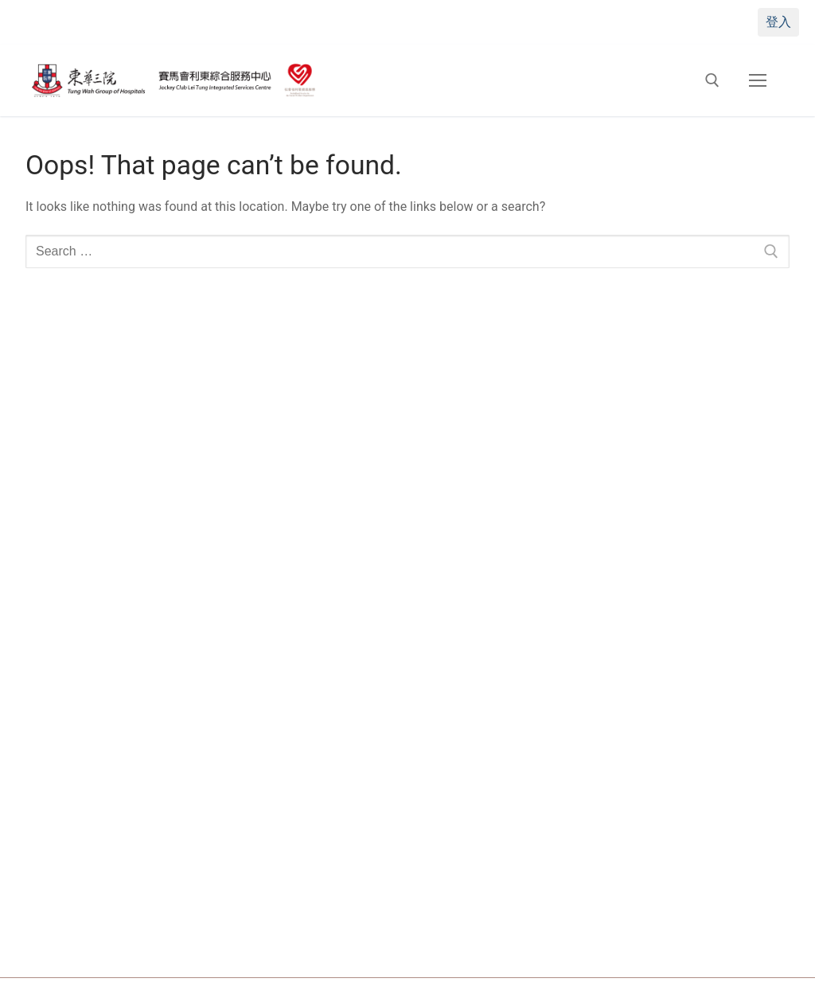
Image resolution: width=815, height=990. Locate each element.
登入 (778, 21)
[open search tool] (712, 80)
